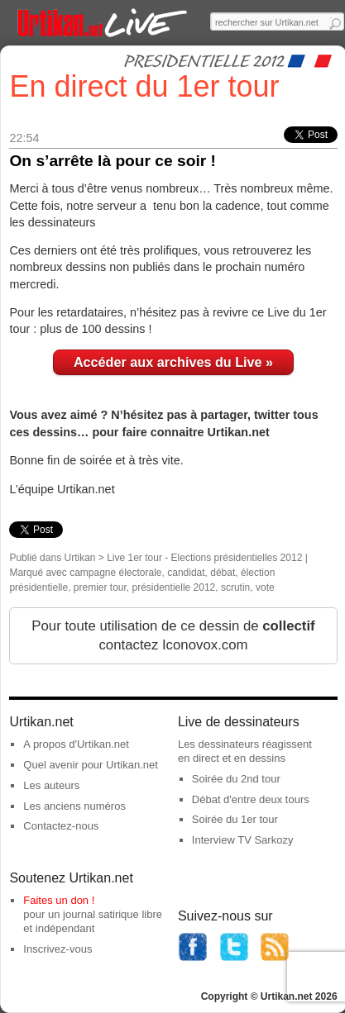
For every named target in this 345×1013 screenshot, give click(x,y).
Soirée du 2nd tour (236, 779)
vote (265, 587)
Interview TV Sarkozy (243, 840)
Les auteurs (51, 785)
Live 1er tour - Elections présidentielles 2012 (204, 558)
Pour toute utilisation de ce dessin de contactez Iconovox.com (172, 636)
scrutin (235, 587)
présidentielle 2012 (174, 587)
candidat (185, 572)
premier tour (100, 587)
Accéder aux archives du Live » (173, 361)
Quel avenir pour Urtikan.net (90, 765)
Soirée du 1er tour (235, 819)
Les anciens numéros (74, 806)
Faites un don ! (58, 900)
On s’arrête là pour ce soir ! (112, 160)
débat (222, 572)
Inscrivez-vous (57, 949)
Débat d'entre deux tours (250, 799)
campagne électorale (115, 572)
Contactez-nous (60, 826)
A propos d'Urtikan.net (76, 744)
